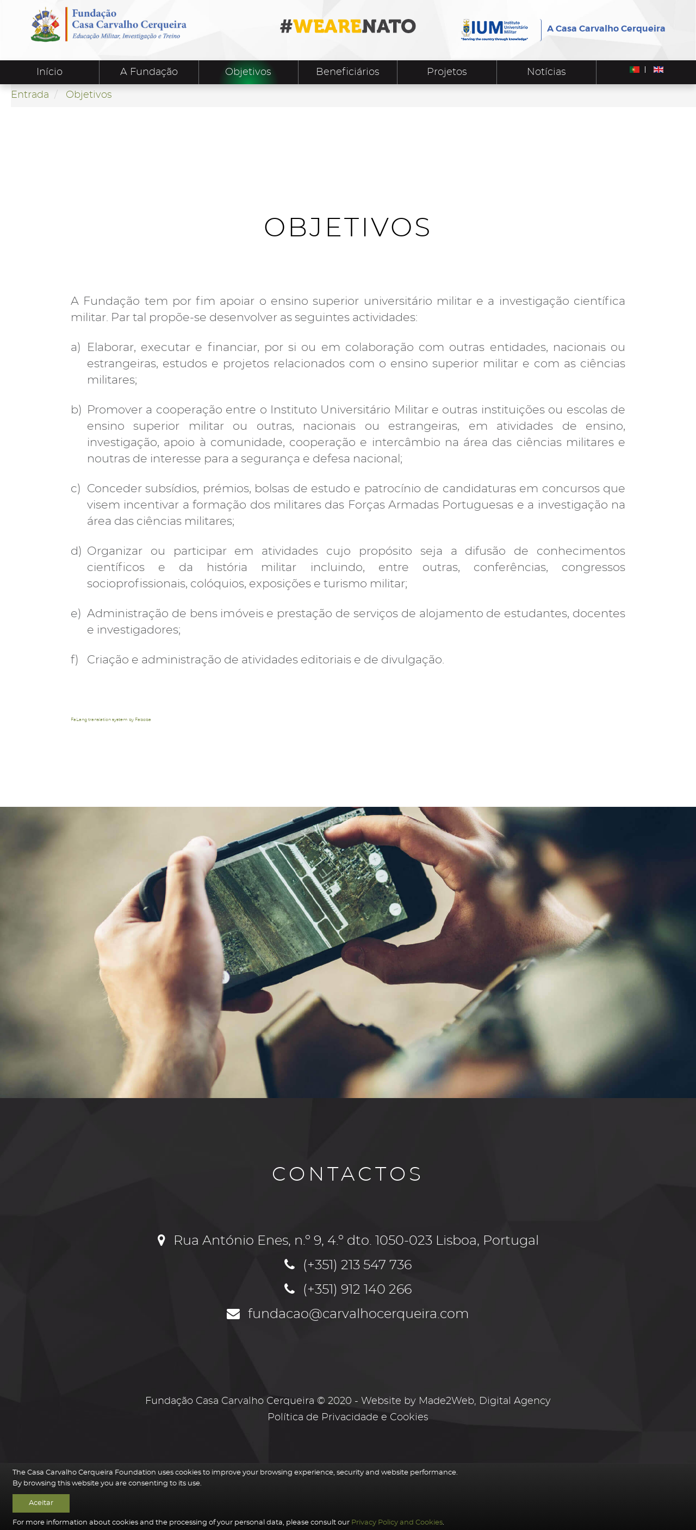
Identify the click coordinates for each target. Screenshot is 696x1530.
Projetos (447, 72)
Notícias (546, 72)
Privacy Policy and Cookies (397, 1522)
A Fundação (149, 72)
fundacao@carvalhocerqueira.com (358, 1314)
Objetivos (248, 72)
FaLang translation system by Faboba (111, 720)
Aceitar (41, 1503)
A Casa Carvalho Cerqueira (606, 28)
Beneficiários (348, 72)
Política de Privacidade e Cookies (348, 1417)
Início (49, 72)
